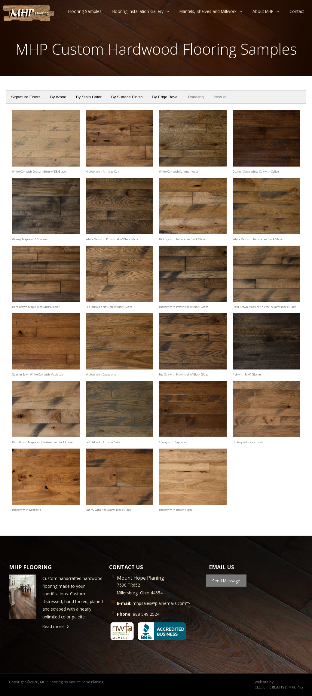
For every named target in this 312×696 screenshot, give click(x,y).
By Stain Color (89, 97)
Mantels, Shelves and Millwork (208, 11)
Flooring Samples (85, 11)
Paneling (196, 97)
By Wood (58, 97)
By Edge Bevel (165, 97)
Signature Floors (26, 97)
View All (220, 97)
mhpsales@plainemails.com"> (153, 603)
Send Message (226, 581)
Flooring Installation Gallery (138, 11)
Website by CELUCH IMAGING (279, 685)
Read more (53, 626)
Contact (296, 11)
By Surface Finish (126, 97)
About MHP (263, 11)
